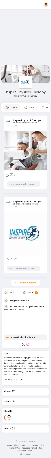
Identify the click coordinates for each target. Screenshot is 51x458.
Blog (40, 448)
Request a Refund (29, 448)
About (16, 445)
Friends (7, 401)
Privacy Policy (38, 445)
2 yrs (15, 125)
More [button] (31, 451)
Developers (21, 451)
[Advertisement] (25, 38)
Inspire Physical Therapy (25, 92)
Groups (7, 428)
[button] (46, 4)
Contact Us (25, 445)
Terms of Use (14, 448)
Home (9, 445)
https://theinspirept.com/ (23, 337)
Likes (6, 411)
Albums (8, 391)
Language (25, 454)
